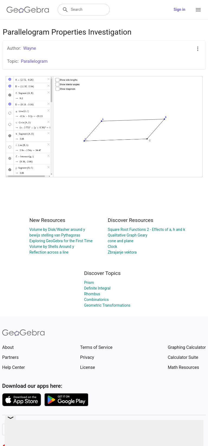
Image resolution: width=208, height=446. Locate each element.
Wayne (29, 48)
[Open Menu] (198, 9)
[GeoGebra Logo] (27, 9)
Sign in (179, 9)
